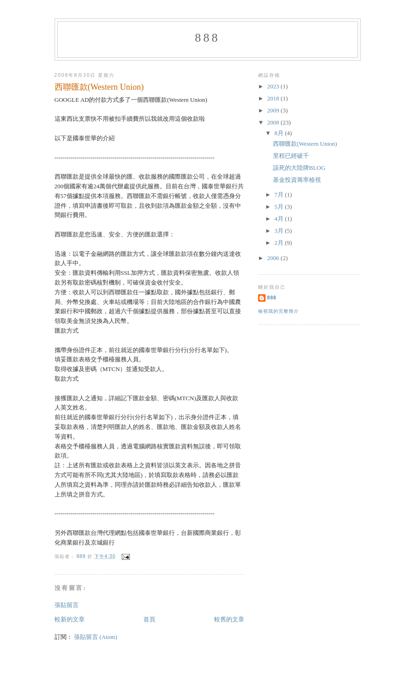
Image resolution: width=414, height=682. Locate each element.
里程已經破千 (291, 155)
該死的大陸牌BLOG (299, 167)
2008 (274, 122)
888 (207, 37)
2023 (274, 86)
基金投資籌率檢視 (297, 179)
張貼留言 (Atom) (95, 636)
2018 (274, 98)
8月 (279, 133)
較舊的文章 (229, 619)
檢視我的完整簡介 (278, 311)
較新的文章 (70, 619)
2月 (279, 242)
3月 (279, 230)
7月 (279, 194)
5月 (279, 206)
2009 (274, 110)
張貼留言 (67, 604)
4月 (279, 218)
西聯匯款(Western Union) (305, 143)
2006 (274, 257)
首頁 (149, 619)
